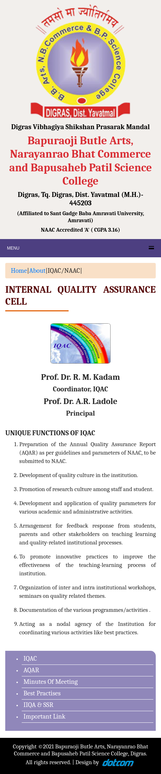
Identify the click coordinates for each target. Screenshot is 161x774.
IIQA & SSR (38, 705)
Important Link (44, 716)
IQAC (30, 658)
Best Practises (42, 693)
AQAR (31, 670)
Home (19, 270)
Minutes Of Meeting (50, 682)
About (37, 270)
